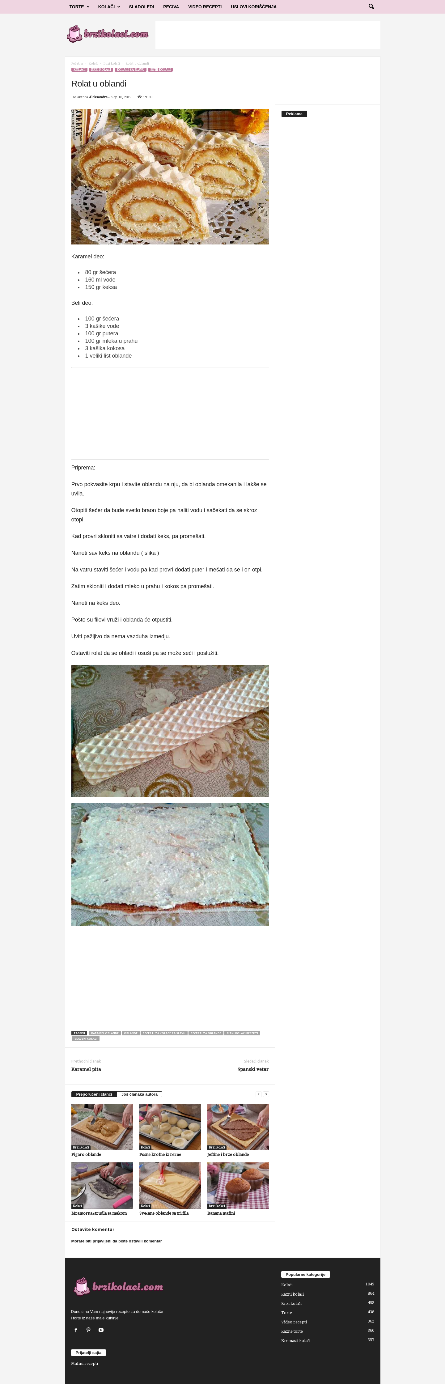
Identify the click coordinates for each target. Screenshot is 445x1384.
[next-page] (266, 1094)
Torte (80, 7)
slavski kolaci (85, 1039)
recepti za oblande (206, 1033)
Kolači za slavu (130, 69)
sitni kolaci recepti (242, 1033)
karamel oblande (105, 1033)
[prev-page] (259, 1094)
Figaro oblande (86, 1154)
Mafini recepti (84, 1363)
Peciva (171, 6)
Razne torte (292, 1331)
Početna (77, 63)
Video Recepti (205, 6)
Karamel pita (86, 1069)
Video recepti (294, 1322)
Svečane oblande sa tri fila (164, 1213)
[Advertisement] (267, 35)
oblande (131, 1033)
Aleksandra (98, 97)
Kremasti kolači (296, 1340)
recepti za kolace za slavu (164, 1033)
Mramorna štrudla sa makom (99, 1213)
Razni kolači (292, 1294)
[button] (371, 7)
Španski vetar (253, 1069)
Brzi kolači (112, 63)
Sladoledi (141, 6)
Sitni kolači (160, 69)
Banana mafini (221, 1213)
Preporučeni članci (94, 1094)
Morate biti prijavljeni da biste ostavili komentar (116, 1241)
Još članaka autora (139, 1094)
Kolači (109, 7)
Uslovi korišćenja (254, 6)
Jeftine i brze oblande (228, 1154)
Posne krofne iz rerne (160, 1154)
